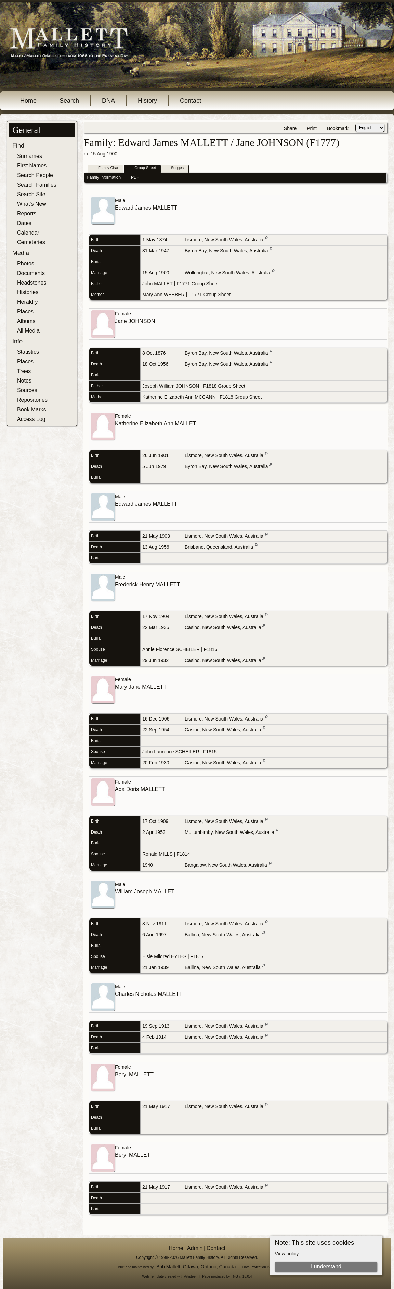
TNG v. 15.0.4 (241, 1276)
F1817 (197, 956)
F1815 (210, 751)
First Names (32, 165)
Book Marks (31, 409)
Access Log (31, 419)
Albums (26, 321)
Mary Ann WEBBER (163, 294)
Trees (24, 371)
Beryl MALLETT (134, 1074)
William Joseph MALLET (144, 891)
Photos (25, 263)
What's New (31, 204)
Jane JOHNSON (135, 321)
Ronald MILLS (157, 854)
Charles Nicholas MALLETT (148, 994)
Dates (24, 223)
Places (25, 311)
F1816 (211, 649)
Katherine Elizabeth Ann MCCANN (179, 397)
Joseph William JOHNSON (170, 386)
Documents (31, 273)
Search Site (31, 194)
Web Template (153, 1276)
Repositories (32, 400)
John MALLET (157, 283)
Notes (24, 381)
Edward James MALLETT (146, 208)
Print (312, 128)
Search (69, 100)
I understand (326, 1266)
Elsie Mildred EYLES (164, 956)
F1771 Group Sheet (197, 283)
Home (28, 100)
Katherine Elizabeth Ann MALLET (155, 423)
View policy (287, 1253)
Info (17, 341)
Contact (190, 100)
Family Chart (105, 168)
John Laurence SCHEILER (170, 751)
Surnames (29, 156)
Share (290, 128)
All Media (28, 331)
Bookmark (338, 128)
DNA (108, 100)
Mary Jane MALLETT (141, 687)
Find (18, 145)
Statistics (28, 352)
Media (20, 253)
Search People (35, 175)
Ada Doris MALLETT (140, 789)
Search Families (36, 185)
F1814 (183, 854)
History (147, 100)
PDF (135, 177)
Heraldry (27, 302)
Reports (26, 213)
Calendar (28, 233)
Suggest (175, 168)
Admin (194, 1248)
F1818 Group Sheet (224, 386)
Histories (27, 292)
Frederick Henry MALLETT (147, 584)
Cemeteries (31, 242)
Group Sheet (142, 168)
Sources (27, 390)
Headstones (31, 283)
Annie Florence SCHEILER (171, 649)
